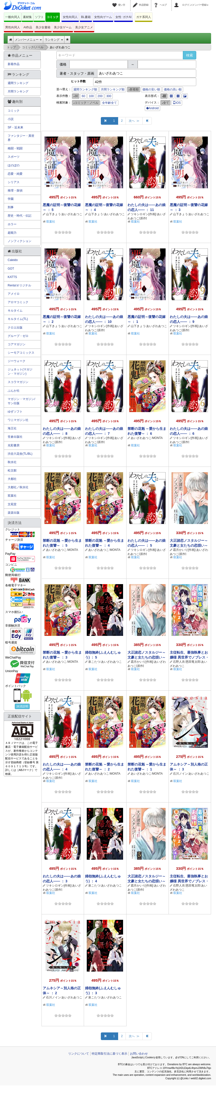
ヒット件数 (78, 81)
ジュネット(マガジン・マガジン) (20, 371)
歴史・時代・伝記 (19, 215)
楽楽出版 (14, 512)
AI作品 (27, 27)
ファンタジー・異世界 (21, 138)
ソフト (39, 17)
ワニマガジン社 (18, 420)
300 (108, 96)
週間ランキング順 (85, 89)
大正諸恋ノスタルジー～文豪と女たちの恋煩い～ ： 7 (189, 545)
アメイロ (14, 294)
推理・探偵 (15, 190)
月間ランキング (18, 91)
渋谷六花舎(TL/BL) (20, 453)
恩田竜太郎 (193, 661)
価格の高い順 (173, 89)
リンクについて (78, 1053)
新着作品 (14, 64)
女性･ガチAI (123, 17)
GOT (11, 268)
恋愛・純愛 (15, 173)
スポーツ (14, 156)
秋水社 (12, 462)
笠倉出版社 (15, 436)
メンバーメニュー (28, 39)
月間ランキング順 (113, 89)
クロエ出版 (15, 327)
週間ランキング (18, 83)
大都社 (12, 479)
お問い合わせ (139, 1053)
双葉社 (50, 221)
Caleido (13, 260)
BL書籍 (86, 17)
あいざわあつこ (72, 214)
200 (100, 96)
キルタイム (15, 310)
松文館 (12, 470)
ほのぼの (14, 165)
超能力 (12, 232)
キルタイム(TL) (18, 319)
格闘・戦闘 (15, 148)
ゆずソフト (15, 411)
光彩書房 (14, 445)
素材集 (27, 17)
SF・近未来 (15, 127)
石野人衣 (179, 661)
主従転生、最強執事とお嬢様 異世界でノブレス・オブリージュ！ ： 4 (189, 881)
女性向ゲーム (103, 17)
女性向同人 (70, 17)
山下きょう (53, 214)
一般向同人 (12, 17)
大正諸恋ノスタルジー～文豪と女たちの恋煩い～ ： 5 (147, 881)
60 (83, 96)
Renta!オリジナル (19, 285)
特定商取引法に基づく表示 (109, 1053)
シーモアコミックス (21, 352)
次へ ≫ (134, 120)
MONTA (157, 438)
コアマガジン (16, 344)
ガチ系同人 (143, 17)
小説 (11, 119)
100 (91, 96)
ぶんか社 (14, 390)
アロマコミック (18, 302)
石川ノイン (180, 773)
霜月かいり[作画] (184, 550)
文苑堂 (12, 504)
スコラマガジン (18, 382)
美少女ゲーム (63, 27)
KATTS (12, 277)
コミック (53, 17)
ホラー (12, 224)
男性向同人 (12, 27)
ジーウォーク (16, 361)
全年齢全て (109, 102)
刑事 (11, 207)
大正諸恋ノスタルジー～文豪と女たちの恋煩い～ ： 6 (147, 657)
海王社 (12, 428)
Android (152, 108)
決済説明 (22, 706)
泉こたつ (94, 661)
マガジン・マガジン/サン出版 (21, 401)
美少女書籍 (43, 27)
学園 (11, 199)
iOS (177, 102)
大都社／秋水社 (18, 487)
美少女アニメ (84, 27)
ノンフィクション (19, 241)
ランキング (54, 39)
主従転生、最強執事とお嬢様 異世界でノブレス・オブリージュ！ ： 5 (189, 657)
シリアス (14, 182)
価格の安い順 (151, 89)
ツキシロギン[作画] (143, 214)
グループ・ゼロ (18, 336)
